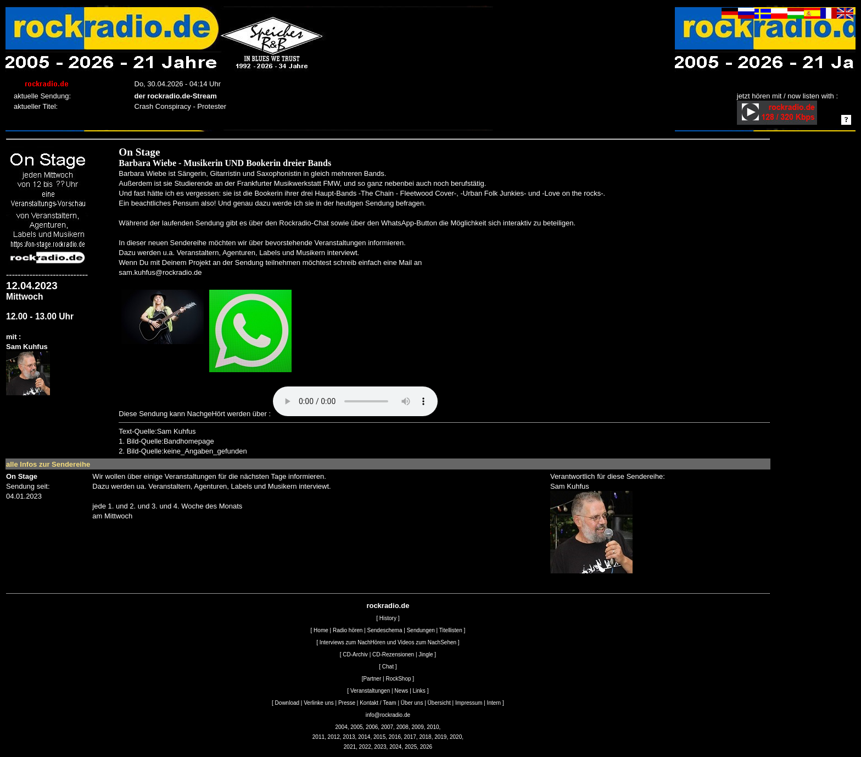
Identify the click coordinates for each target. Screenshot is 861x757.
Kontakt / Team (378, 703)
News (401, 691)
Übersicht (439, 703)
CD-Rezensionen (393, 654)
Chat (388, 667)
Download (287, 703)
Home (321, 630)
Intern (494, 703)
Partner (372, 679)
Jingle (425, 654)
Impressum (468, 703)
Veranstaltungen (370, 691)
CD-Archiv (355, 654)
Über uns (412, 703)
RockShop (398, 679)
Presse (346, 703)
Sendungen (421, 630)
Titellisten (450, 630)
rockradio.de (387, 605)
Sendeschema (384, 630)
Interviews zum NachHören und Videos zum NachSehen (388, 642)
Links (419, 691)
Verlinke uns (318, 703)
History (387, 618)
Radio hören (347, 630)
